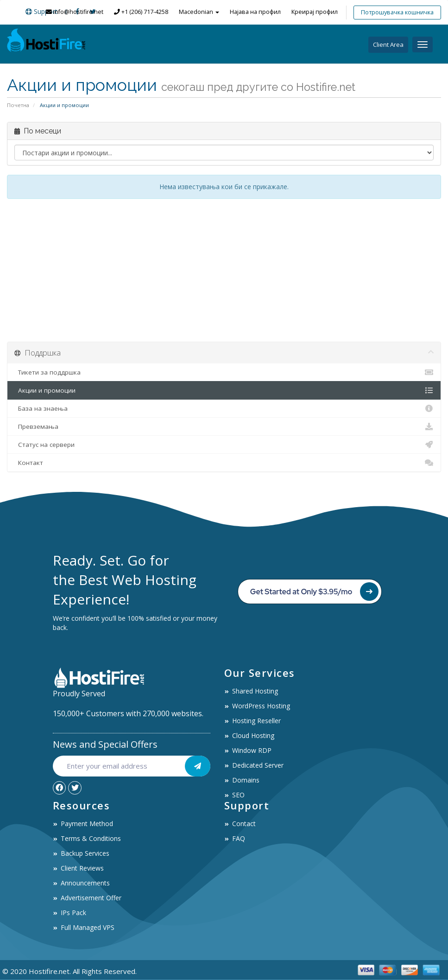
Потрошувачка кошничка (397, 12)
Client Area (388, 44)
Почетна (18, 105)
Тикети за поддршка (224, 372)
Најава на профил (255, 12)
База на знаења (224, 408)
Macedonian (199, 12)
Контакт (224, 462)
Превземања (224, 426)
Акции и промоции (224, 390)
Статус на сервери (224, 444)
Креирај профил (314, 12)
